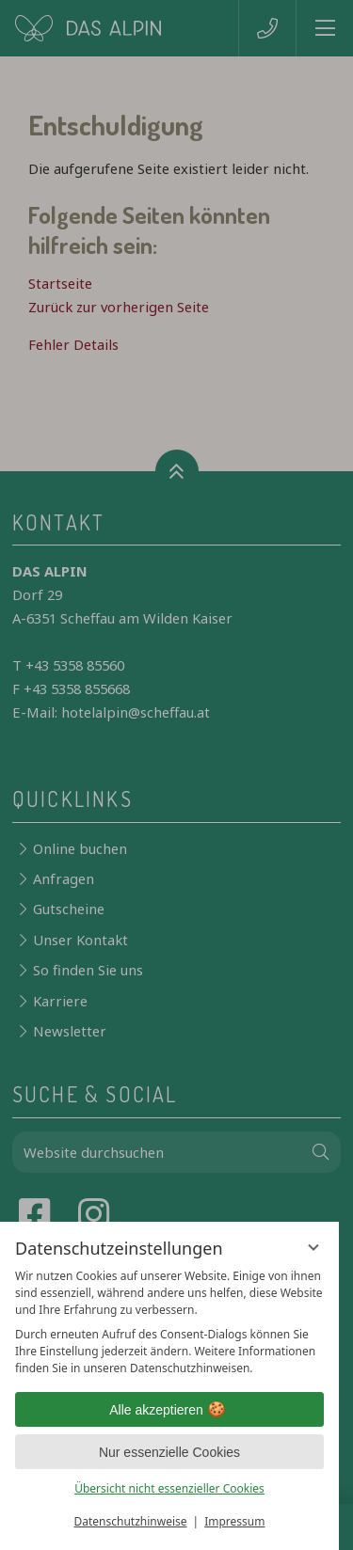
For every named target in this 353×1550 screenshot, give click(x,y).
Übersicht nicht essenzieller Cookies (169, 1488)
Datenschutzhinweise (130, 1521)
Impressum (234, 1521)
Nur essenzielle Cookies (169, 1452)
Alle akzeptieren (169, 1409)
